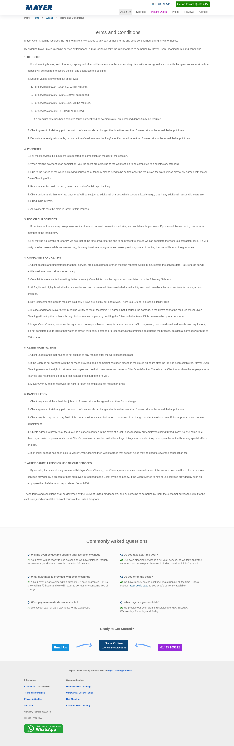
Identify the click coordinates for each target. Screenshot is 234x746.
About (125, 12)
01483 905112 (163, 4)
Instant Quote (159, 11)
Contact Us (29, 686)
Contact (203, 11)
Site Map (28, 705)
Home (36, 18)
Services (141, 11)
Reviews (189, 11)
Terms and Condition (34, 693)
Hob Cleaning (73, 699)
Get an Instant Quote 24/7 (192, 4)
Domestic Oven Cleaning (78, 686)
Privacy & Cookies (33, 699)
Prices (175, 11)
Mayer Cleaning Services (119, 670)
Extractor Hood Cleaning (78, 705)
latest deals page (138, 585)
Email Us (60, 647)
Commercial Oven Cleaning (79, 693)
